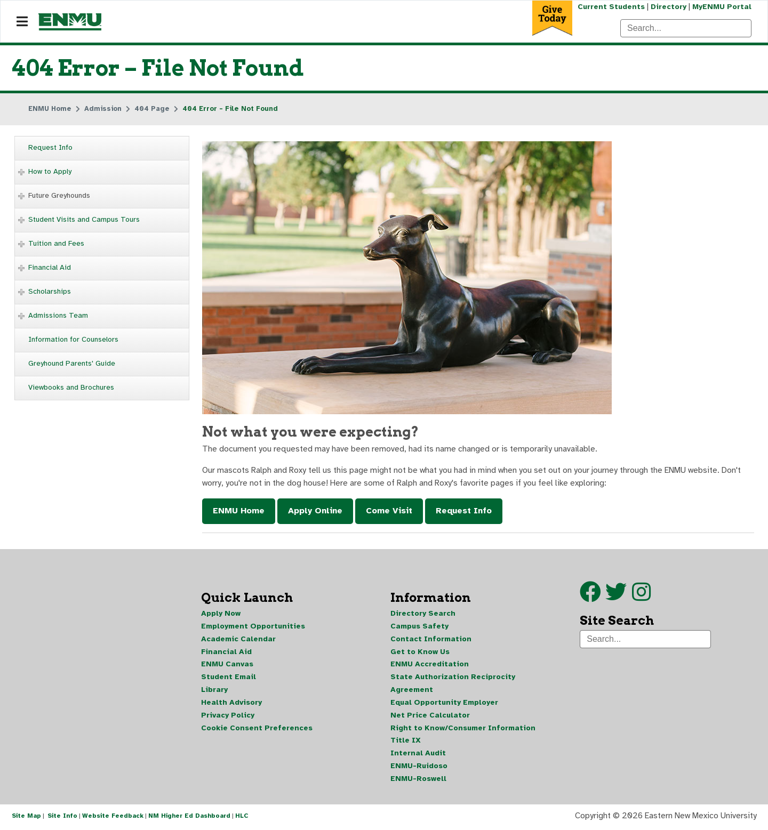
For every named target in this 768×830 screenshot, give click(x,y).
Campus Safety (419, 627)
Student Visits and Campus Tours (84, 219)
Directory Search (422, 614)
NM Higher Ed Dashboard (189, 818)
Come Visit (389, 511)
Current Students (610, 6)
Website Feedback (112, 818)
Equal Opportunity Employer (444, 703)
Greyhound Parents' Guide (71, 363)
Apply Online (315, 511)
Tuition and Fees (56, 243)
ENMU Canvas (227, 665)
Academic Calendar (238, 639)
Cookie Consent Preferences (257, 729)
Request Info (50, 147)
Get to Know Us (420, 652)
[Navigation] (22, 22)
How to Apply (49, 171)
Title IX (405, 742)
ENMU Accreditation (429, 665)
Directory (668, 6)
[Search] (685, 28)
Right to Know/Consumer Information (462, 729)
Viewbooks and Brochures (71, 387)
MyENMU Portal (721, 6)
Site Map (26, 818)
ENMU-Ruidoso (418, 767)
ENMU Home (239, 511)
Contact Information (430, 639)
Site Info (62, 818)
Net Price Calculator (430, 716)
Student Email (228, 678)
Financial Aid (49, 267)
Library (214, 691)
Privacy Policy (227, 716)
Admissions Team (58, 315)
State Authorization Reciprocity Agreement (452, 685)
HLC (242, 818)
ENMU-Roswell (418, 780)
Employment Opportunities (253, 627)
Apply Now (221, 614)
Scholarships (49, 291)
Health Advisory (231, 703)
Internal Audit (418, 755)
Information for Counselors (73, 339)
